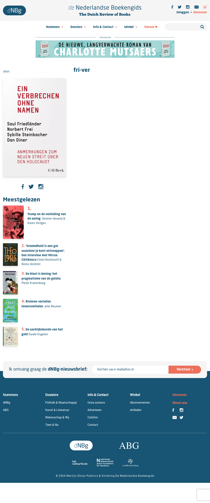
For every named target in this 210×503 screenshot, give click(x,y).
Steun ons (179, 402)
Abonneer (200, 12)
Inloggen (182, 12)
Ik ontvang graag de (48, 369)
